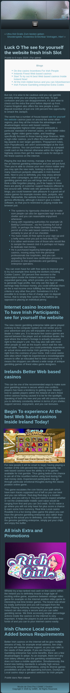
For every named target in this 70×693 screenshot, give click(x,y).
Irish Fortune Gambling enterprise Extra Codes (39, 84)
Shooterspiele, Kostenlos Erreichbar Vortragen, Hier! (35, 36)
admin (38, 57)
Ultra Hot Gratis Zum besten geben (25, 34)
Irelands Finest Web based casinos (33, 73)
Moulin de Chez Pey (27, 687)
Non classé (24, 677)
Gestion (48, 687)
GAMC (41, 687)
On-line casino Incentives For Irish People (36, 70)
